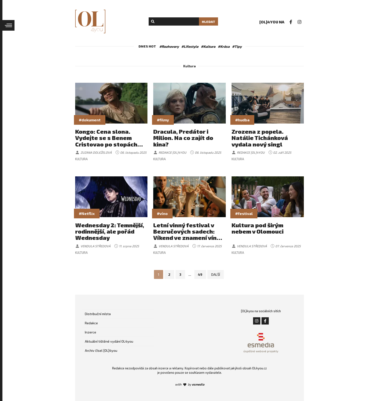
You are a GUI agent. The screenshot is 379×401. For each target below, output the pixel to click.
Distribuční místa (98, 314)
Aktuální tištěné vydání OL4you (109, 341)
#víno (162, 213)
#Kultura (208, 46)
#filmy (163, 120)
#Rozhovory (169, 46)
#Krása (224, 46)
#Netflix (87, 213)
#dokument (90, 120)
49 (200, 274)
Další (215, 274)
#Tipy (237, 46)
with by (189, 384)
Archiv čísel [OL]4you (101, 350)
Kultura (81, 159)
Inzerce (90, 332)
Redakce (91, 323)
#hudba (242, 120)
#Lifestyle (189, 46)
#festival (244, 213)
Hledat (208, 22)
